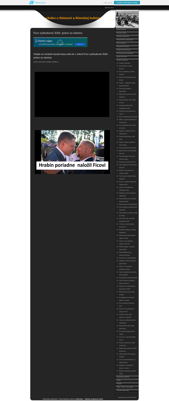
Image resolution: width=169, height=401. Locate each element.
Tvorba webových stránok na (71, 399)
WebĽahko (40, 2)
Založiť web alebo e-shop (127, 2)
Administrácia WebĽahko (50, 399)
